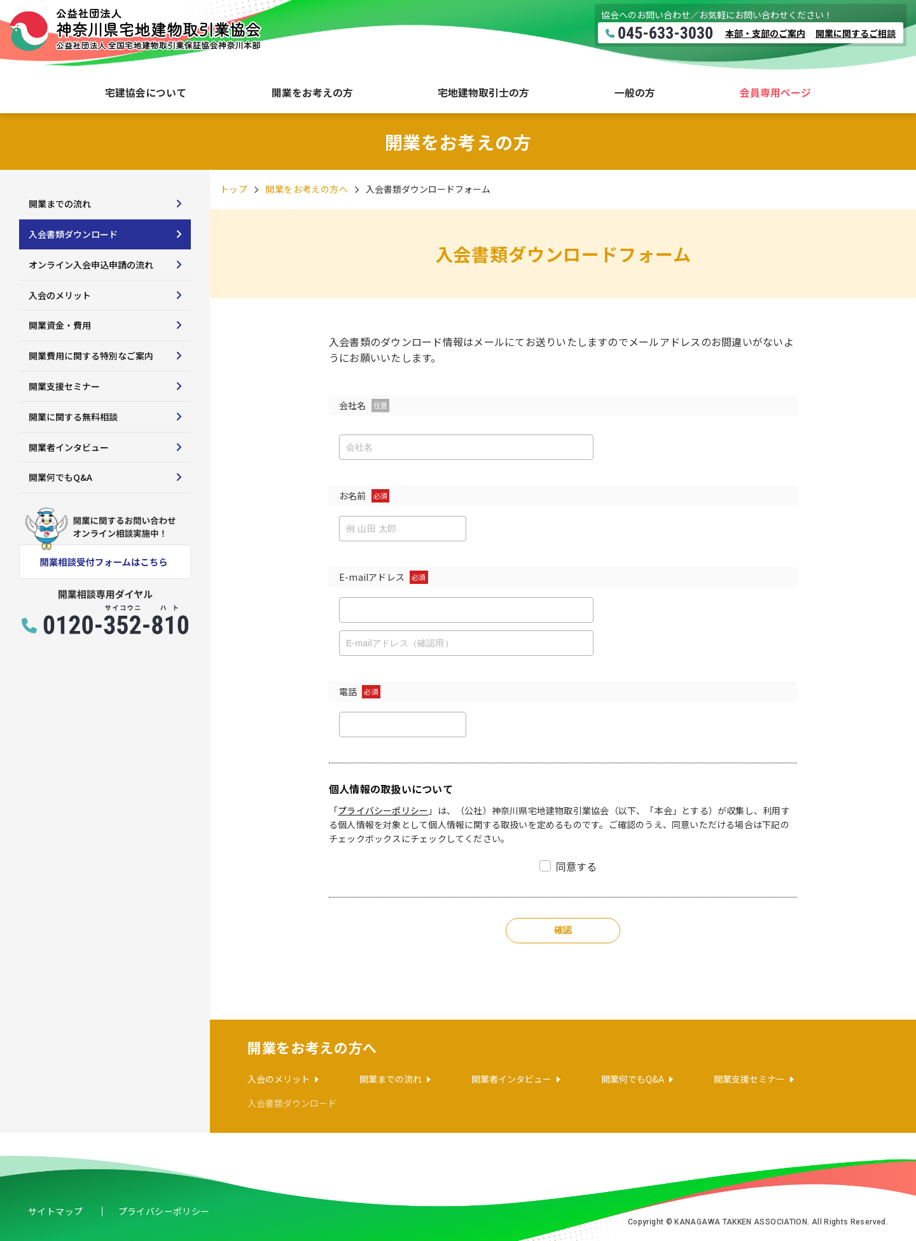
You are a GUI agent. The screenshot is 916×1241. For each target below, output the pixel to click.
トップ (233, 189)
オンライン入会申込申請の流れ (91, 264)
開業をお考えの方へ (306, 189)
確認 (563, 930)
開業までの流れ (60, 203)
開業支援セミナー (64, 386)
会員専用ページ (775, 92)
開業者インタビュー (69, 447)
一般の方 (634, 92)
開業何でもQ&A (60, 477)
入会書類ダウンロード (73, 234)
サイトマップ (55, 1211)
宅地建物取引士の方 (483, 92)
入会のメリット (60, 295)
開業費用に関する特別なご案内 (91, 355)
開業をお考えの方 (312, 92)
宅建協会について (145, 92)
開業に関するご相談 (855, 33)
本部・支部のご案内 (765, 33)
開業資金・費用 (60, 325)
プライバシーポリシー (383, 810)
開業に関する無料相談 (73, 416)
